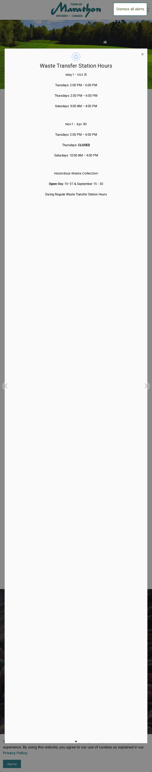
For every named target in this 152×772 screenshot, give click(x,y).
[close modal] (142, 53)
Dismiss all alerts (130, 9)
